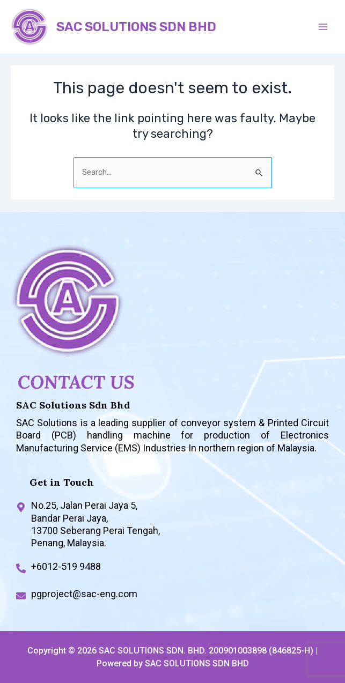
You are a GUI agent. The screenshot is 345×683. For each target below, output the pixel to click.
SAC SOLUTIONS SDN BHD (136, 26)
